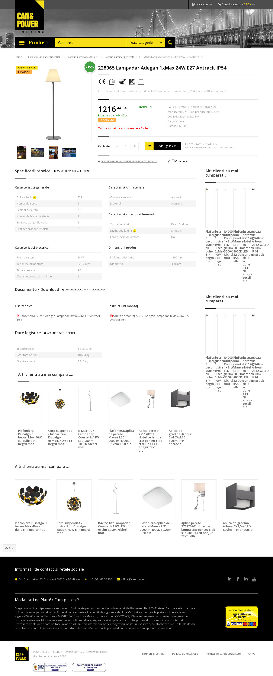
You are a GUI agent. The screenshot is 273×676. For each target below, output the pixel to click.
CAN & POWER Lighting (29, 17)
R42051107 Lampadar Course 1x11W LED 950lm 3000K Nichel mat (88, 439)
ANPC (251, 654)
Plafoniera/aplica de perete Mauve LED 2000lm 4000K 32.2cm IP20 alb (121, 437)
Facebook (237, 579)
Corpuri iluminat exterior (83, 56)
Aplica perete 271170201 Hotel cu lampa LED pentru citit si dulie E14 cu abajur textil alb (150, 440)
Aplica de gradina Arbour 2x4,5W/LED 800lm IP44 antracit (180, 437)
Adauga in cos (161, 146)
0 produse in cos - (236, 4)
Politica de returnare (185, 654)
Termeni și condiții (153, 654)
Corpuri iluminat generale (120, 56)
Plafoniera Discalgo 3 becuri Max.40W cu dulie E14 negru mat (30, 437)
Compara (179, 161)
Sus (9, 548)
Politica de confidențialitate (223, 654)
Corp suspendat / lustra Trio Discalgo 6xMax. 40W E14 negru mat (60, 437)
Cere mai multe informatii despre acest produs (127, 161)
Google (246, 579)
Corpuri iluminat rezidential (45, 56)
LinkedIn (229, 579)
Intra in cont (202, 4)
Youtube (254, 579)
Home (18, 56)
